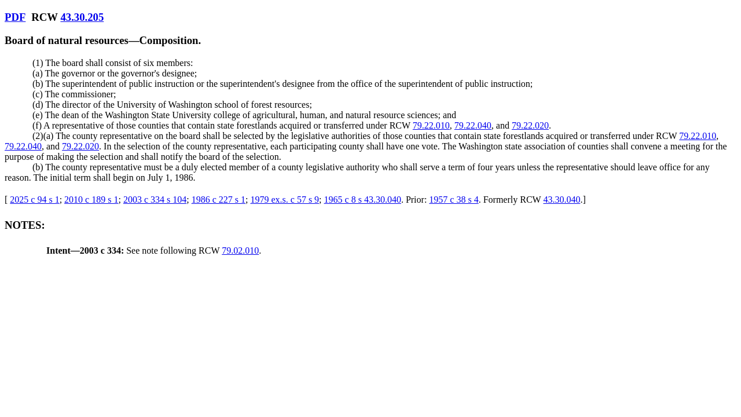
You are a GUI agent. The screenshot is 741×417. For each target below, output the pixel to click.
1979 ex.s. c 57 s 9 (284, 199)
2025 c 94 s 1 (34, 199)
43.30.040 (561, 199)
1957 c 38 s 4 (453, 199)
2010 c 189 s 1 (91, 199)
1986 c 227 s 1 (218, 199)
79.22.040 (472, 125)
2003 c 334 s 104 (154, 199)
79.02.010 (240, 250)
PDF (15, 17)
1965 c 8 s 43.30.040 (362, 199)
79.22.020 (530, 125)
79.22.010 (431, 125)
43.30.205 (82, 17)
